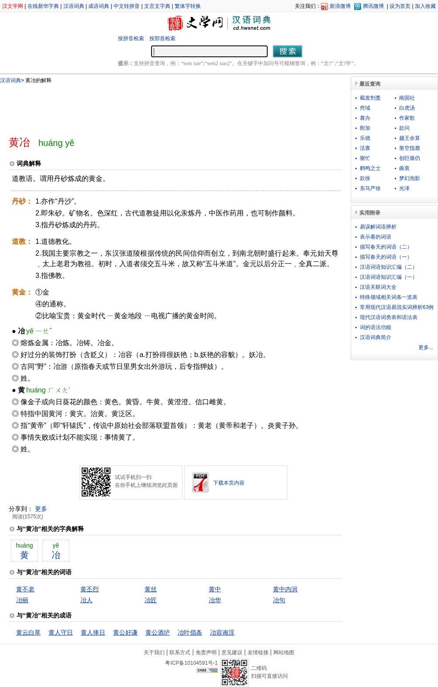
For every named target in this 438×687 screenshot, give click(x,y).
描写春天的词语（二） (386, 247)
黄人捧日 (93, 632)
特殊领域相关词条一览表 (388, 297)
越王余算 (409, 138)
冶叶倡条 (190, 632)
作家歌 (407, 118)
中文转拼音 (127, 6)
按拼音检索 (131, 38)
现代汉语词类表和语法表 (388, 317)
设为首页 (400, 6)
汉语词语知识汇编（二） (388, 267)
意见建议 (231, 652)
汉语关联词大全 (378, 287)
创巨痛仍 (409, 158)
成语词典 (98, 6)
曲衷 (404, 168)
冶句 (279, 600)
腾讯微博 (373, 6)
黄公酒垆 (157, 632)
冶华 (215, 600)
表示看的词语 (375, 237)
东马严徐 (370, 188)
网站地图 (283, 652)
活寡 (365, 148)
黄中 (215, 589)
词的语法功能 (375, 327)
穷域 (365, 108)
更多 (41, 508)
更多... (425, 347)
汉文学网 (12, 6)
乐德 (365, 138)
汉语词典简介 (375, 337)
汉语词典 (73, 6)
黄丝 (151, 589)
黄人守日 (60, 632)
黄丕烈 (89, 589)
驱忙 (365, 158)
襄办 (365, 118)
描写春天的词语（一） (386, 257)
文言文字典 (157, 6)
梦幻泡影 (409, 178)
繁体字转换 (188, 6)
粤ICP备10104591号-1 (191, 663)
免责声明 (206, 652)
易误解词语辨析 (378, 227)
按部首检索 (162, 38)
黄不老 (25, 589)
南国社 (407, 98)
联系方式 (179, 652)
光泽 (404, 188)
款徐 (365, 178)
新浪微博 (340, 6)
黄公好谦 (125, 632)
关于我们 (154, 652)
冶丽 (22, 600)
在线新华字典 (43, 6)
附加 (365, 128)
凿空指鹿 (409, 148)
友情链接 (258, 652)
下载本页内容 (229, 483)
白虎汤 (407, 108)
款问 (404, 128)
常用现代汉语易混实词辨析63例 (397, 307)
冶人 (86, 600)
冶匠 (151, 600)
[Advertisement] (161, 106)
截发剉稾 (370, 98)
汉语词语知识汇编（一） (388, 277)
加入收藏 (425, 6)
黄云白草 (28, 632)
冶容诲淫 (222, 632)
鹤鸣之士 (370, 168)
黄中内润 (285, 589)
